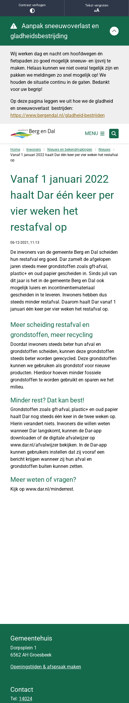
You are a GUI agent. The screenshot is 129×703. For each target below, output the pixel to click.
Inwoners (33, 149)
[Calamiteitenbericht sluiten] (114, 31)
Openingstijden (26, 667)
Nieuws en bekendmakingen (69, 149)
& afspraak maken (61, 667)
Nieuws (104, 149)
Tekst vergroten (96, 8)
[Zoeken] (114, 133)
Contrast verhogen (32, 8)
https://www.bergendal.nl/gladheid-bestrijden (57, 115)
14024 (25, 699)
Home (15, 149)
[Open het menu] (94, 133)
